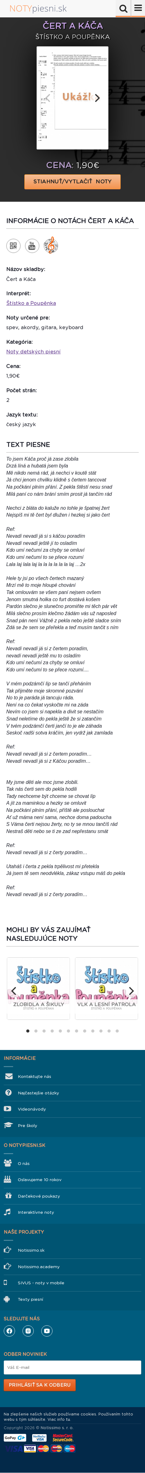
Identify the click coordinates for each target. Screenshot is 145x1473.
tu (68, 1419)
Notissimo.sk (31, 1250)
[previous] (48, 98)
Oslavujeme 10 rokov (40, 1179)
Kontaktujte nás (34, 1076)
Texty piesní (30, 1299)
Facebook (9, 1331)
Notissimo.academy (39, 1266)
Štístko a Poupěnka (31, 303)
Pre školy (27, 1125)
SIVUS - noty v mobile (41, 1283)
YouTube (46, 1331)
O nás (24, 1163)
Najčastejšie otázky (38, 1093)
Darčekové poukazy (39, 1196)
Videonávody (32, 1109)
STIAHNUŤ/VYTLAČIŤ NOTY (72, 182)
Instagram (28, 1331)
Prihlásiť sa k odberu (39, 1385)
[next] (96, 98)
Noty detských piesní (33, 352)
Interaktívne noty (36, 1212)
